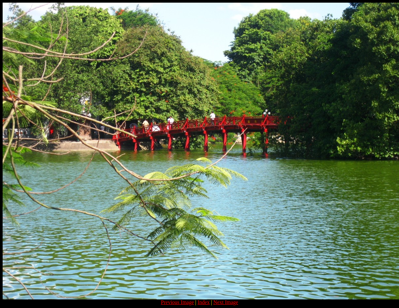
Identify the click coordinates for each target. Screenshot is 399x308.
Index (203, 302)
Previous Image (177, 302)
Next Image (225, 302)
